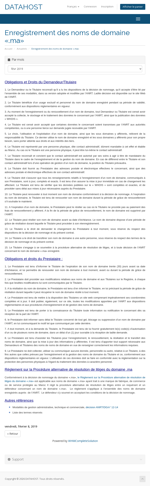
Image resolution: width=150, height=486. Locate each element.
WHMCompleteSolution (83, 441)
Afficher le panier (133, 6)
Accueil (8, 48)
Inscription (107, 6)
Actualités (22, 48)
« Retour (12, 433)
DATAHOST (24, 7)
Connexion (90, 6)
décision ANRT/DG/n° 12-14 (102, 407)
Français (73, 6)
